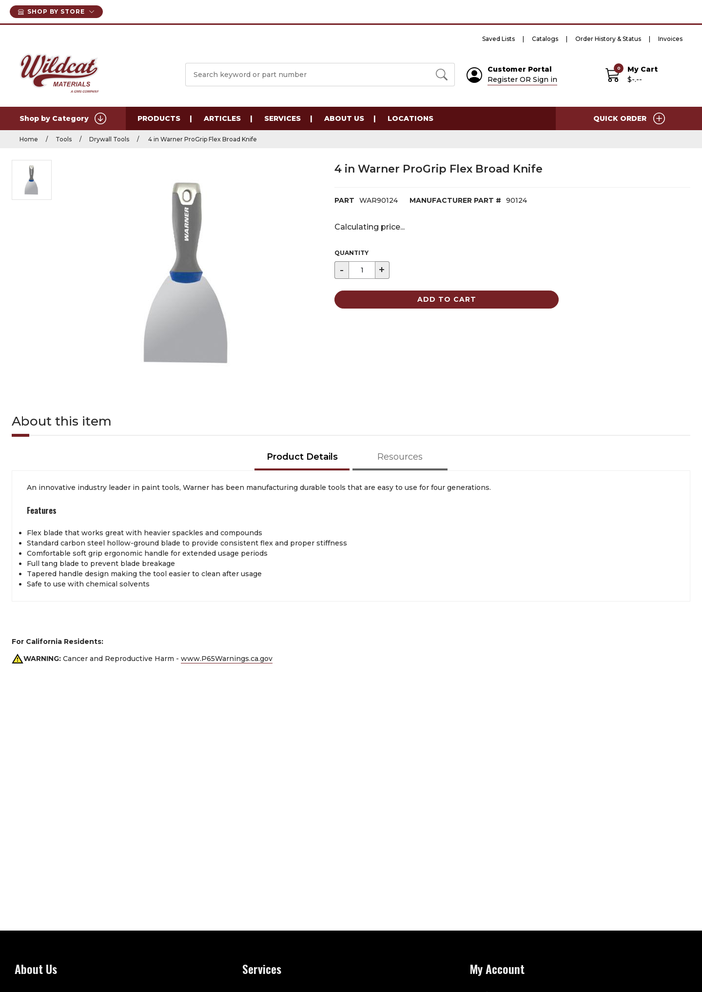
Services (282, 118)
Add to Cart (446, 299)
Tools (64, 139)
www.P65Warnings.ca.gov (227, 658)
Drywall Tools (109, 139)
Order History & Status (608, 38)
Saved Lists (498, 38)
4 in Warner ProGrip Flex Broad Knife (202, 139)
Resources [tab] (400, 456)
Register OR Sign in (522, 79)
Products (158, 118)
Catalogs (545, 38)
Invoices (670, 38)
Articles (222, 118)
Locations (410, 118)
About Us (344, 118)
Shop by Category (63, 118)
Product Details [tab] (302, 456)
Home (29, 139)
